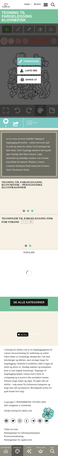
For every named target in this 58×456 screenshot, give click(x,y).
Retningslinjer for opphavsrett (18, 440)
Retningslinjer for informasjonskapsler (22, 433)
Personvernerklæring (13, 436)
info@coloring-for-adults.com (18, 410)
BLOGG (37, 4)
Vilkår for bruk (11, 429)
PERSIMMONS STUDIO (28, 402)
